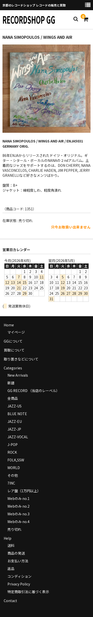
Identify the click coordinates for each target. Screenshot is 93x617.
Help (7, 538)
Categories (13, 367)
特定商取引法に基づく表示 (28, 591)
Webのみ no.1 (18, 498)
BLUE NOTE (17, 413)
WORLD (13, 467)
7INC (11, 483)
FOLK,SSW (15, 459)
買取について (14, 350)
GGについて (13, 341)
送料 (10, 545)
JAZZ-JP (14, 429)
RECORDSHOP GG (28, 19)
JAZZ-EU (14, 421)
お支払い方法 (17, 560)
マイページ (16, 332)
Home (9, 324)
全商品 (12, 398)
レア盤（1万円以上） (24, 490)
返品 (10, 568)
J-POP (12, 444)
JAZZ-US (14, 405)
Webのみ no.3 (18, 513)
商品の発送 (16, 553)
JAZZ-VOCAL (17, 436)
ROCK (12, 452)
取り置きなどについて (21, 358)
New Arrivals (17, 375)
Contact (10, 600)
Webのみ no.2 (18, 506)
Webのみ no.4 (18, 521)
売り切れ (14, 529)
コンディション (19, 576)
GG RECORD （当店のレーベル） (33, 390)
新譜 (10, 382)
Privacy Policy (18, 583)
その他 (12, 475)
